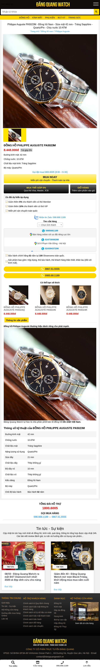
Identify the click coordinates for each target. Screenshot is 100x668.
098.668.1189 (41, 517)
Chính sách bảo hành (32, 619)
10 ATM (31, 440)
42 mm (31, 434)
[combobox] (50, 225)
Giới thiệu (5, 603)
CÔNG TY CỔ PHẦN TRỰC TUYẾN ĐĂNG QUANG (50, 649)
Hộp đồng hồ (59, 623)
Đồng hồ (58, 603)
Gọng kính (58, 616)
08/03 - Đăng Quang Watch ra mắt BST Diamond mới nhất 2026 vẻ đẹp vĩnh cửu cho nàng (23, 576)
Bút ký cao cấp (60, 620)
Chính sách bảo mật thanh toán (36, 616)
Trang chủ (34, 31)
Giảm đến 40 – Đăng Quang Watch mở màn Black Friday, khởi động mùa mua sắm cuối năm (71, 578)
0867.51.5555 (59, 517)
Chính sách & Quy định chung (36, 603)
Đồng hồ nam (47, 31)
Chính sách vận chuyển (33, 626)
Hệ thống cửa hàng (9, 610)
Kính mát (58, 607)
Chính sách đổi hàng (32, 623)
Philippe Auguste (62, 31)
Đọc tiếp (9, 586)
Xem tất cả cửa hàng (84, 623)
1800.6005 (49, 172)
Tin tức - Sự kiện (50, 528)
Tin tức (10, 567)
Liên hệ (4, 619)
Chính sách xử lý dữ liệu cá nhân (37, 612)
